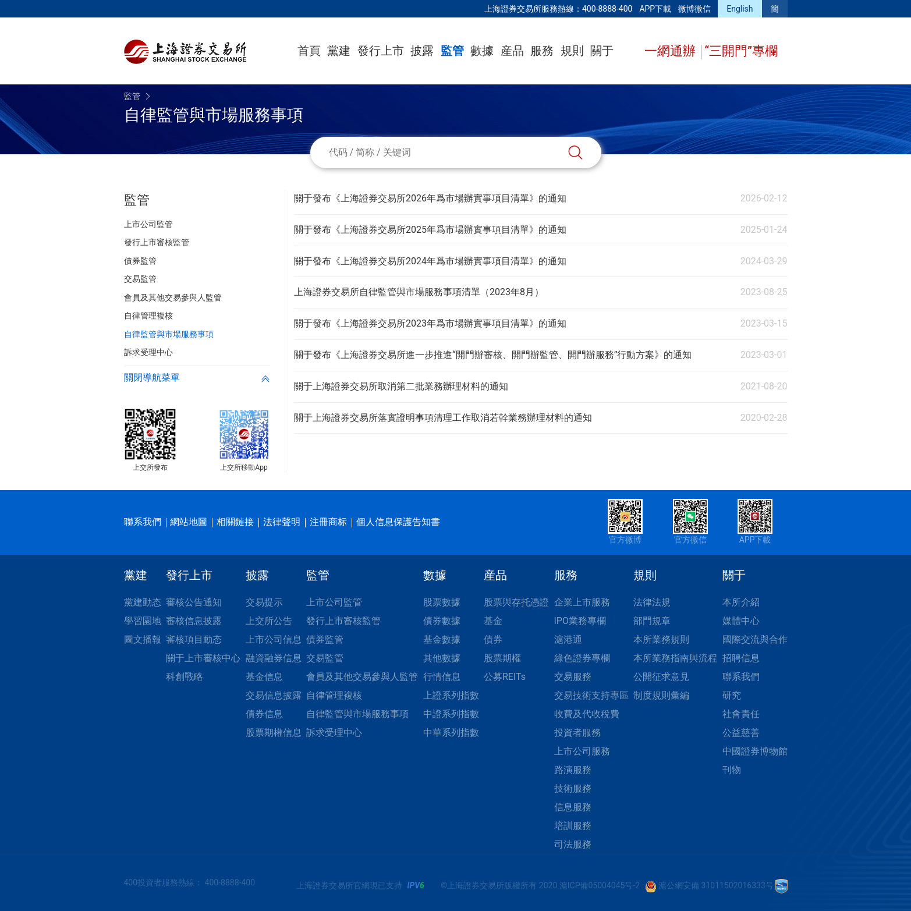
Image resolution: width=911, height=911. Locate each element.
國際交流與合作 (755, 639)
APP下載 (655, 8)
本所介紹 (741, 602)
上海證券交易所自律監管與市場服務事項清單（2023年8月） (419, 291)
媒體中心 (741, 620)
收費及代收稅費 (586, 713)
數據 (482, 51)
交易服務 (572, 676)
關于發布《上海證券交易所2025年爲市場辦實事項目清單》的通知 (430, 229)
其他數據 (441, 658)
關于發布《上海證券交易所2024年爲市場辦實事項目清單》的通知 (430, 261)
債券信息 (264, 713)
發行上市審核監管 (343, 620)
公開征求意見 (661, 676)
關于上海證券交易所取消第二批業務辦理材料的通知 (401, 386)
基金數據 (441, 639)
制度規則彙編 (661, 695)
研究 (731, 695)
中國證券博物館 (755, 751)
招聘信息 (741, 658)
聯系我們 (142, 521)
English (739, 8)
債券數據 (441, 620)
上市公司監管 (334, 602)
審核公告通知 (194, 602)
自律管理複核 (334, 695)
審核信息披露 (194, 620)
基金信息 (264, 676)
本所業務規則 (661, 639)
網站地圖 (188, 521)
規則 (572, 51)
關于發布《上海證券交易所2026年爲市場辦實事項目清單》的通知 (430, 198)
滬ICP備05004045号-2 (599, 885)
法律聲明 (281, 521)
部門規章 (652, 620)
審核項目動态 (194, 639)
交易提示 (264, 602)
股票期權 (502, 658)
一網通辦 (671, 51)
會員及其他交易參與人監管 (362, 676)
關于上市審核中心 (203, 658)
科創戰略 (184, 676)
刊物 (731, 769)
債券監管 (324, 639)
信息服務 (572, 807)
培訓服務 (572, 825)
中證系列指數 (451, 713)
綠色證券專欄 (582, 658)
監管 (452, 51)
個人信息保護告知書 (398, 521)
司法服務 (572, 844)
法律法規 (652, 602)
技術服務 (572, 788)
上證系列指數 (451, 695)
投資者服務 (577, 732)
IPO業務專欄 (580, 620)
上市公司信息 (274, 639)
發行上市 (380, 51)
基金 (493, 620)
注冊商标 (328, 521)
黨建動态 (142, 602)
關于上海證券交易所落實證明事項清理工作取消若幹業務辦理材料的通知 (443, 417)
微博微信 (694, 8)
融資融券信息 (274, 658)
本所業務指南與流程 (675, 658)
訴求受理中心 (334, 732)
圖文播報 (142, 639)
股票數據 (441, 602)
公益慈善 (741, 732)
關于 (602, 51)
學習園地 (142, 620)
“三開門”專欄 (741, 51)
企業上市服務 (582, 602)
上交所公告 (269, 620)
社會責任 (741, 713)
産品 (512, 51)
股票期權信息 (274, 732)
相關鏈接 (235, 521)
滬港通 (568, 639)
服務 (542, 51)
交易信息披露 (274, 695)
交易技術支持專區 (591, 695)
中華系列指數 (451, 732)
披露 (422, 51)
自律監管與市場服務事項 (357, 713)
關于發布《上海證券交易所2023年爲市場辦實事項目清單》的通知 (430, 323)
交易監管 (324, 658)
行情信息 (441, 676)
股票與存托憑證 (516, 602)
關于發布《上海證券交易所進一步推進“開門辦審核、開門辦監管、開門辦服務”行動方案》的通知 (493, 354)
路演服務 (572, 769)
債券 (493, 639)
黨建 (338, 51)
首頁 (309, 51)
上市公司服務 (582, 751)
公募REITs (505, 676)
